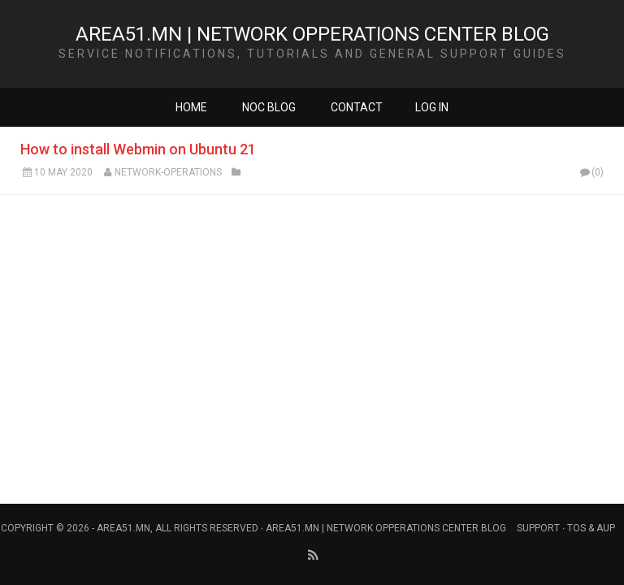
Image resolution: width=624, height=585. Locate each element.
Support (538, 528)
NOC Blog (269, 107)
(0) (591, 172)
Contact (357, 107)
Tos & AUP (591, 528)
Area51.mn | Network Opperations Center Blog (312, 34)
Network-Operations (168, 172)
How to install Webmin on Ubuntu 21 (138, 149)
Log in (431, 107)
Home (191, 107)
